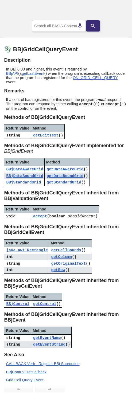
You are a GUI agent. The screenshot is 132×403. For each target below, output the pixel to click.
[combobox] (59, 26)
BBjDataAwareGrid (24, 169)
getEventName (47, 338)
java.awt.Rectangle (27, 250)
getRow (58, 270)
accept (40, 216)
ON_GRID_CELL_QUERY (95, 78)
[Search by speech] (76, 25)
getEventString (49, 344)
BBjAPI (12, 73)
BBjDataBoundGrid (24, 176)
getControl (44, 304)
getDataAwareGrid (64, 169)
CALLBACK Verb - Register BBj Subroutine (43, 364)
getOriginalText (68, 263)
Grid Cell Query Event (25, 380)
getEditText (46, 135)
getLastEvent (33, 73)
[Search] (97, 26)
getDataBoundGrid (64, 176)
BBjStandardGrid (23, 182)
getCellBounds (66, 250)
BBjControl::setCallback (26, 372)
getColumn (61, 257)
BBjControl (17, 304)
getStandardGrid (63, 182)
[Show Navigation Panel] (117, 11)
